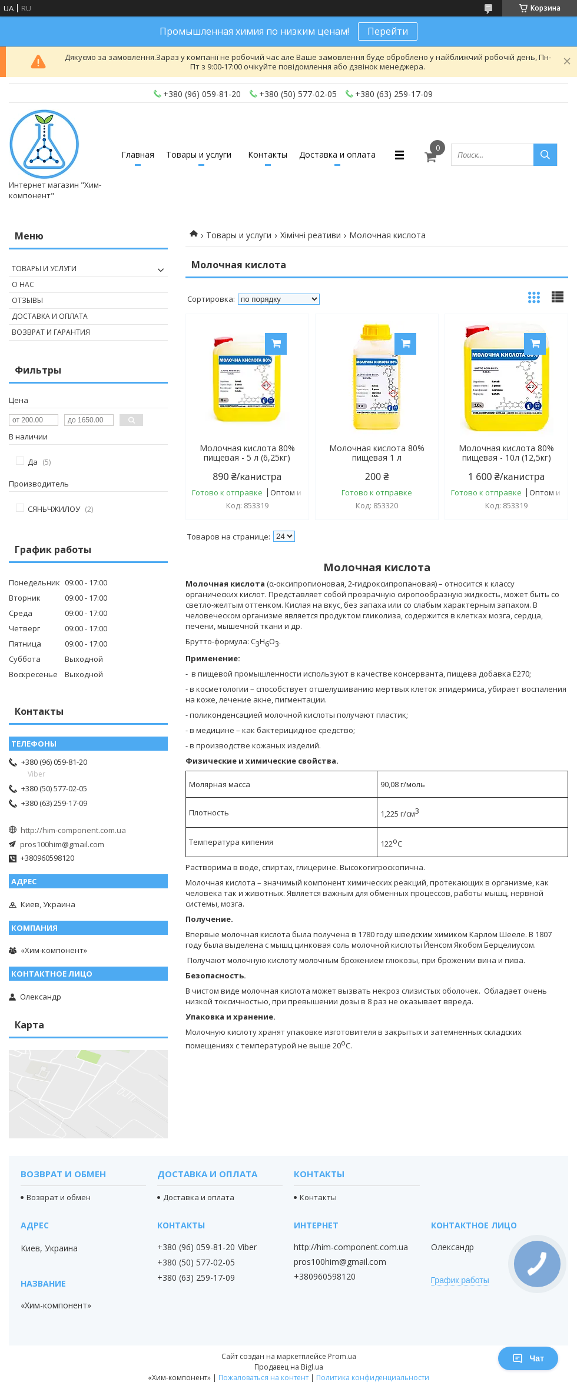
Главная (137, 154)
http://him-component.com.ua (73, 830)
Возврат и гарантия (51, 332)
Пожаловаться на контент (263, 1378)
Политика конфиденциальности (372, 1378)
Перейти (387, 31)
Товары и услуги (198, 154)
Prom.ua (342, 1356)
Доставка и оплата (337, 154)
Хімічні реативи (310, 235)
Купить (276, 344)
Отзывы (27, 300)
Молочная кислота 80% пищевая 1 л (377, 453)
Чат (528, 1358)
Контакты (267, 154)
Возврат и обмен (58, 1197)
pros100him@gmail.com (62, 844)
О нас (23, 284)
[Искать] (545, 155)
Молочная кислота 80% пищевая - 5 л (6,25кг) (247, 453)
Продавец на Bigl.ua (288, 1367)
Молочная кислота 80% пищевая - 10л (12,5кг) (506, 453)
